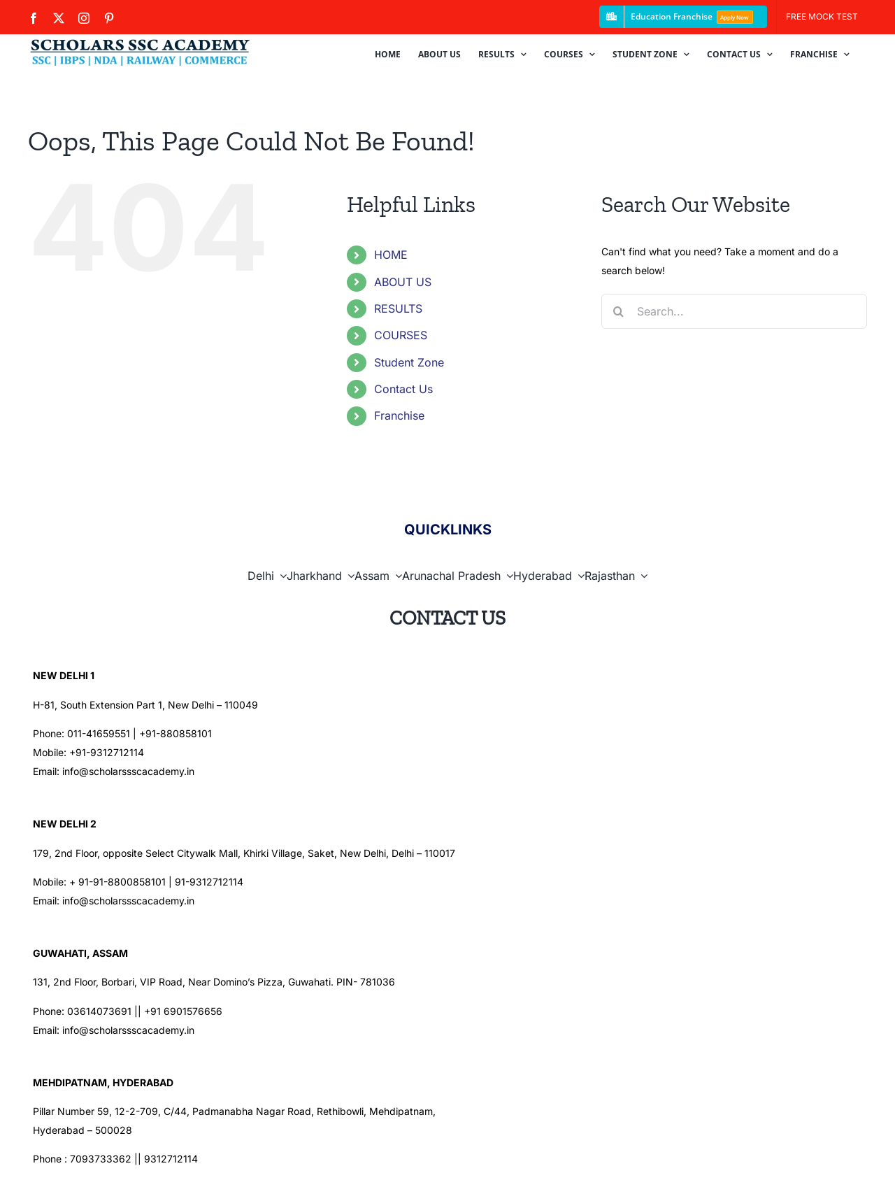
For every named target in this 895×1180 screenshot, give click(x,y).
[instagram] (749, 1155)
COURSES (400, 335)
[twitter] (723, 1155)
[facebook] (696, 1155)
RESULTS (398, 308)
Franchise (399, 415)
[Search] (618, 311)
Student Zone (409, 362)
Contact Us (403, 389)
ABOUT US (402, 282)
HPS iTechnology (474, 1154)
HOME (391, 255)
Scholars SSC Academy (226, 1154)
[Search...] (734, 311)
